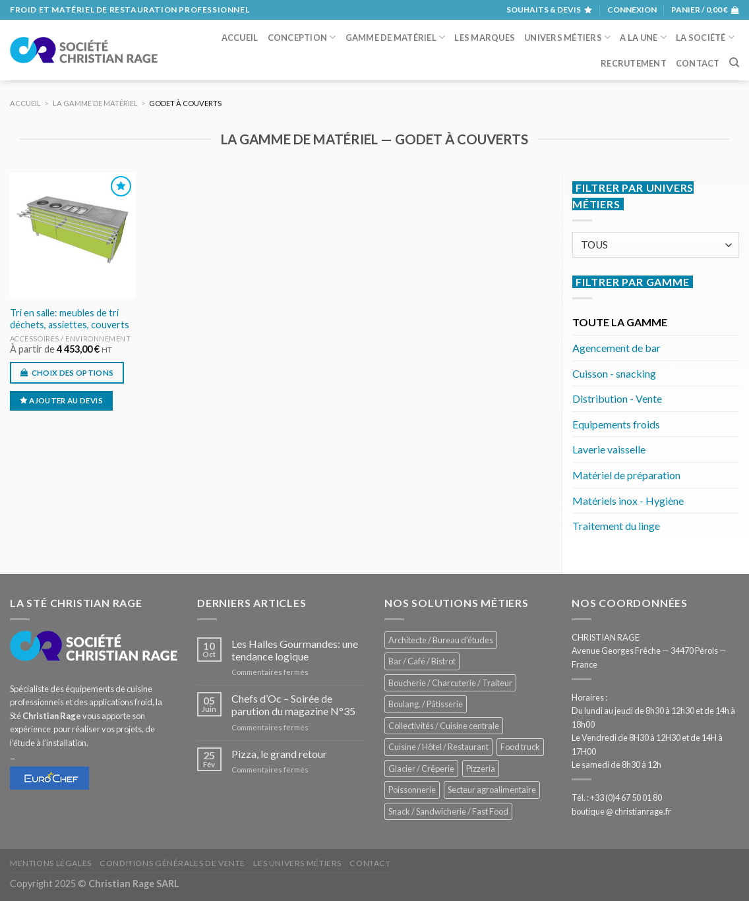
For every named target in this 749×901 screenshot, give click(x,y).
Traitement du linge (616, 525)
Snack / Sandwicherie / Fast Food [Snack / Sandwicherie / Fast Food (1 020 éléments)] (448, 811)
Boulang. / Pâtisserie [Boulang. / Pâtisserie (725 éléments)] (425, 704)
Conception (302, 37)
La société (705, 37)
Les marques (484, 37)
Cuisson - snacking (614, 373)
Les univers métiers (297, 863)
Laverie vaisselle (608, 449)
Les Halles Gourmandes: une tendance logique (294, 649)
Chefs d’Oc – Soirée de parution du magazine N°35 (293, 704)
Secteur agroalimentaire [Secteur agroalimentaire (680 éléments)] (492, 789)
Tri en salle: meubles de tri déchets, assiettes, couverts (69, 319)
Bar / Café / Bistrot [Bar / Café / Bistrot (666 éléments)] (422, 661)
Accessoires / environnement (70, 338)
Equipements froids (616, 424)
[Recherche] (734, 62)
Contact (698, 63)
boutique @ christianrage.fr (621, 811)
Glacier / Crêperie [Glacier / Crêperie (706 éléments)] (421, 768)
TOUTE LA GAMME (619, 322)
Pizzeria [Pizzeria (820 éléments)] (480, 768)
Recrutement (634, 63)
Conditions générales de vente (172, 863)
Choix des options (73, 372)
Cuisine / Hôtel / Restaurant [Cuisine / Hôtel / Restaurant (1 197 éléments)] (438, 746)
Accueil (240, 37)
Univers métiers (567, 37)
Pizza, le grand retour (279, 753)
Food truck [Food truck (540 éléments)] (520, 746)
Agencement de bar (616, 347)
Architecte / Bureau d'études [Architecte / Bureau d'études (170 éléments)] (440, 640)
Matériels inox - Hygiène (628, 500)
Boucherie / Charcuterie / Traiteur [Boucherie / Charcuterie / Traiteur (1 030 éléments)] (450, 683)
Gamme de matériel (395, 37)
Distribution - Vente (617, 398)
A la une (643, 37)
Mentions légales (51, 863)
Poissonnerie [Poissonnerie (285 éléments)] (412, 789)
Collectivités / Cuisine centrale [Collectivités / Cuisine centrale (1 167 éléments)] (443, 725)
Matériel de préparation (626, 475)
